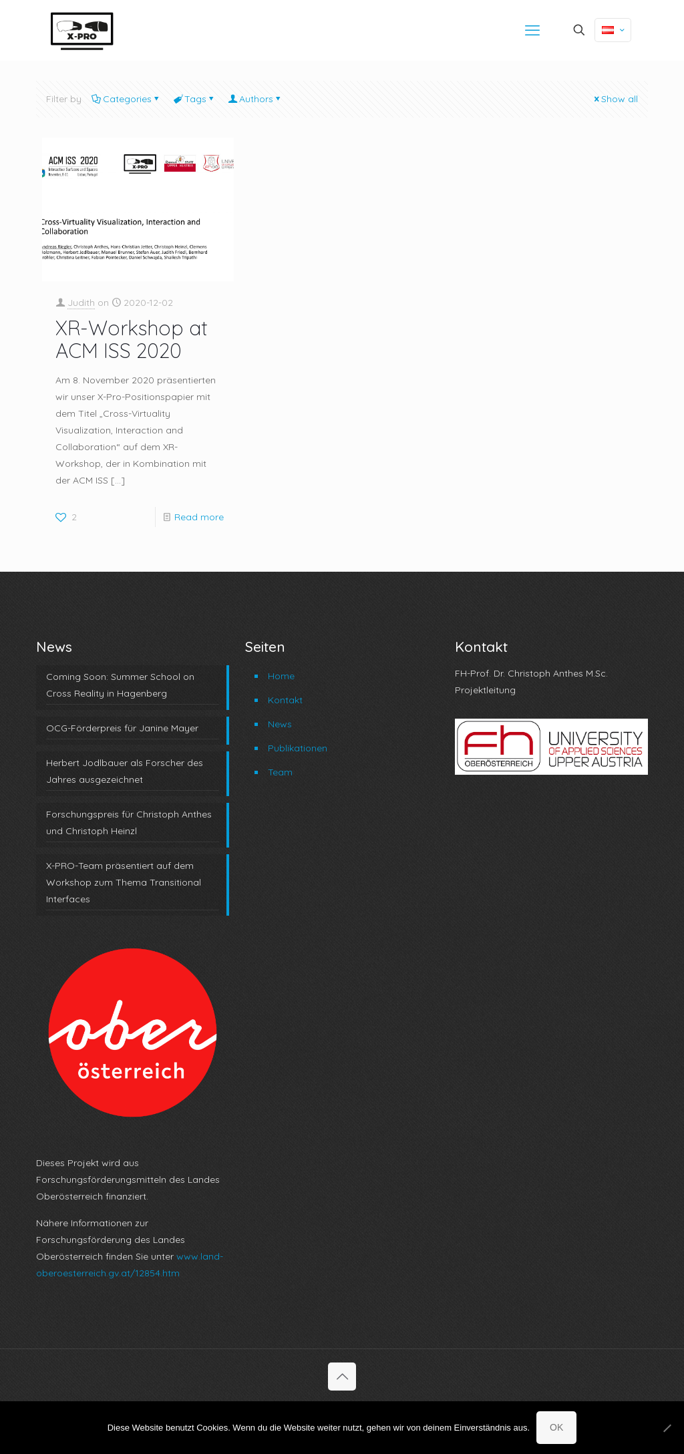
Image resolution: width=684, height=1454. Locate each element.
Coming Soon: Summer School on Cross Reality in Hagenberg (120, 685)
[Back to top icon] (342, 1376)
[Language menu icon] (612, 30)
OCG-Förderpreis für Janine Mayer (122, 728)
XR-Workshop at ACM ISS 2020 (131, 339)
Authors (255, 99)
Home (281, 676)
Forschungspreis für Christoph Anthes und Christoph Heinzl (129, 822)
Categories (126, 99)
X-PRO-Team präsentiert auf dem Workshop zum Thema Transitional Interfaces (123, 882)
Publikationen (297, 748)
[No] (667, 1428)
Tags (194, 99)
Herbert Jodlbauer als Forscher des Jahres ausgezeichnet (124, 771)
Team (280, 772)
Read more (199, 517)
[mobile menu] (532, 30)
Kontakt (285, 700)
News (280, 724)
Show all (615, 99)
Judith (81, 303)
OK (556, 1427)
